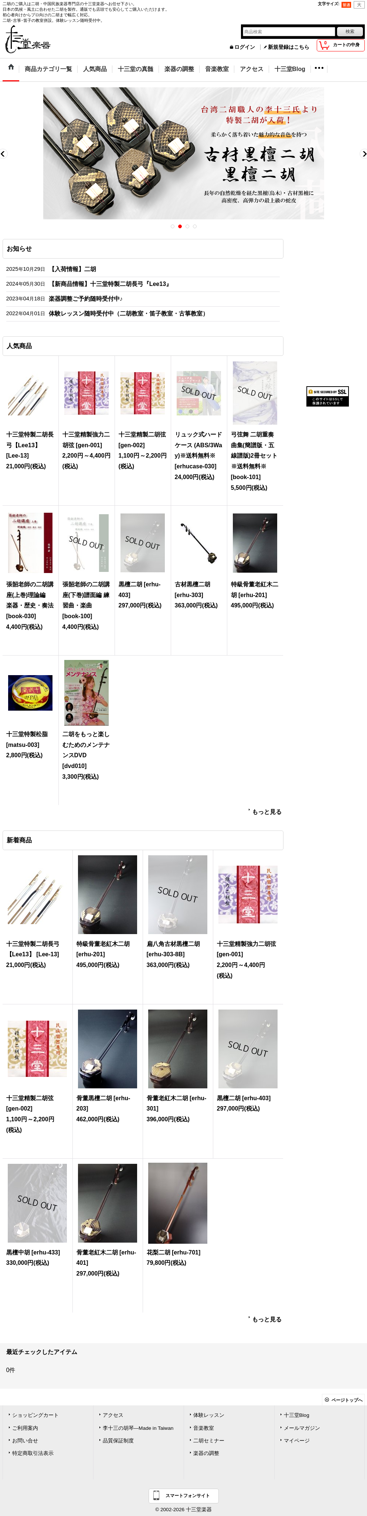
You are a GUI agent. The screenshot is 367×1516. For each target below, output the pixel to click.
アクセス (113, 1415)
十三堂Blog (296, 1415)
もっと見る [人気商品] (267, 812)
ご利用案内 (25, 1428)
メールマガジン (302, 1428)
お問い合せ (25, 1440)
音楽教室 (203, 1428)
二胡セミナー (208, 1440)
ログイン (244, 47)
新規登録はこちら (288, 47)
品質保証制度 (118, 1440)
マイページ (297, 1440)
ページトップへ (347, 1400)
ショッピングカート (35, 1415)
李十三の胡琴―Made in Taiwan (138, 1428)
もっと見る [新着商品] (267, 1319)
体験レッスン (208, 1415)
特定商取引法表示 (33, 1453)
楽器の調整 (206, 1453)
